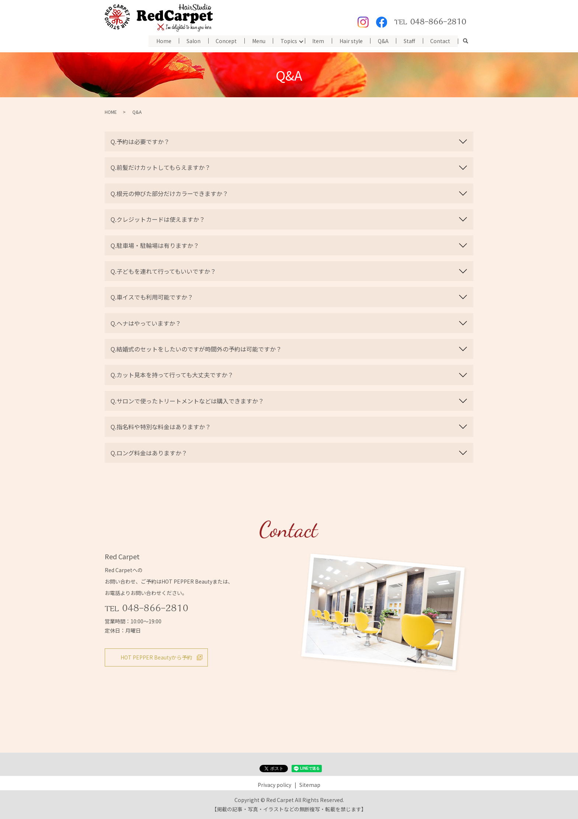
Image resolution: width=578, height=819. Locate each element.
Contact (440, 40)
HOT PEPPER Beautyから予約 (156, 657)
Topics (287, 40)
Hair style (350, 40)
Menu (257, 40)
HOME (111, 112)
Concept (224, 40)
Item (317, 40)
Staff (409, 40)
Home (161, 40)
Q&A (382, 40)
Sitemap (309, 784)
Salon (191, 40)
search (465, 41)
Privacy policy (274, 784)
